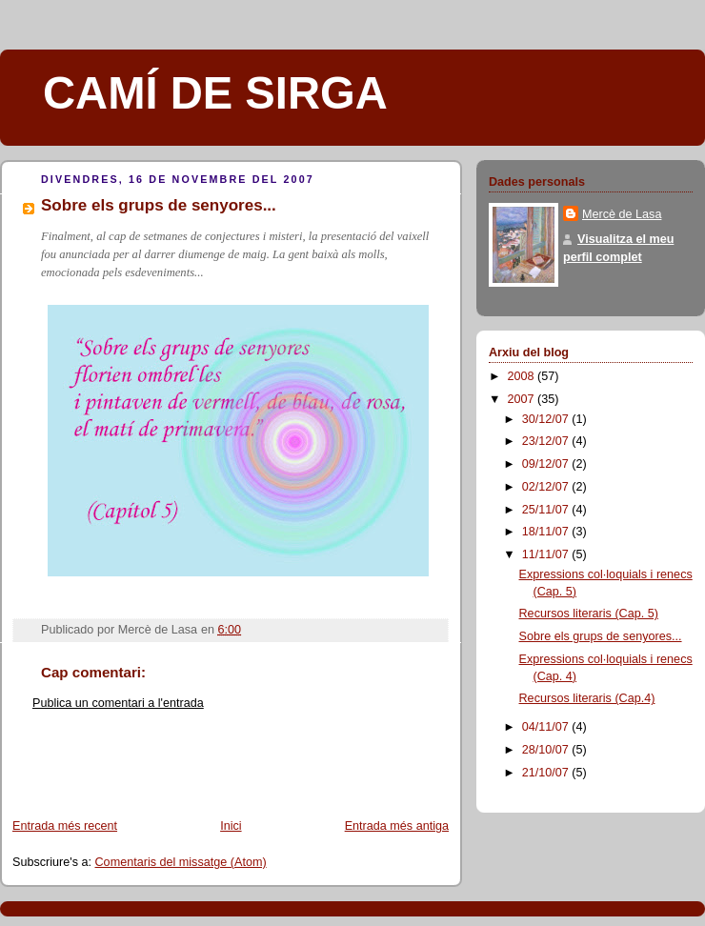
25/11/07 (547, 509)
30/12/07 (547, 419)
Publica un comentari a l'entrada (118, 703)
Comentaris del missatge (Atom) (181, 862)
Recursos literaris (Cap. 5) (588, 613)
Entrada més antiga (397, 826)
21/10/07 (547, 772)
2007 (523, 399)
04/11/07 (547, 727)
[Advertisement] (111, 771)
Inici (230, 826)
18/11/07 (547, 531)
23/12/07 (547, 441)
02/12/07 (547, 486)
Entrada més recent (64, 826)
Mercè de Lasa (621, 214)
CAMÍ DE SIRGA (215, 93)
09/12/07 (547, 464)
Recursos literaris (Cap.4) (587, 698)
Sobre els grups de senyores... (600, 636)
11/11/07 (547, 554)
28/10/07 (547, 749)
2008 (523, 376)
